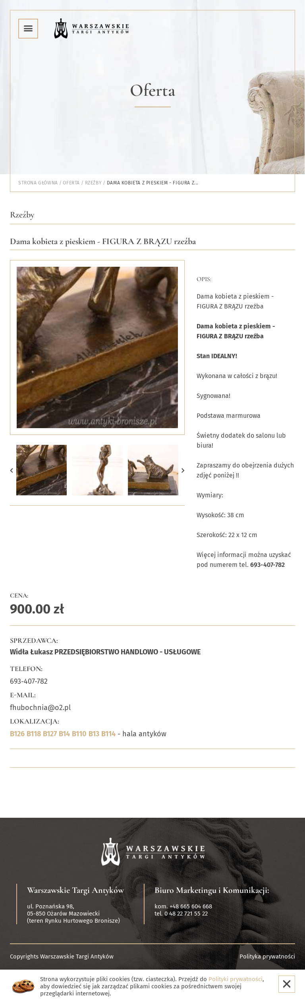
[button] (11, 470)
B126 (17, 733)
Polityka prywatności (267, 956)
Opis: (204, 279)
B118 (34, 733)
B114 (108, 733)
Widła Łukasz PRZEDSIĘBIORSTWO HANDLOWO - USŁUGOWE (105, 652)
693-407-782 (29, 681)
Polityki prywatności (235, 979)
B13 (94, 733)
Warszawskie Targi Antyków (75, 890)
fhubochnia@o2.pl (40, 707)
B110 (79, 733)
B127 (50, 733)
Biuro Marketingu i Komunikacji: (211, 890)
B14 (64, 733)
